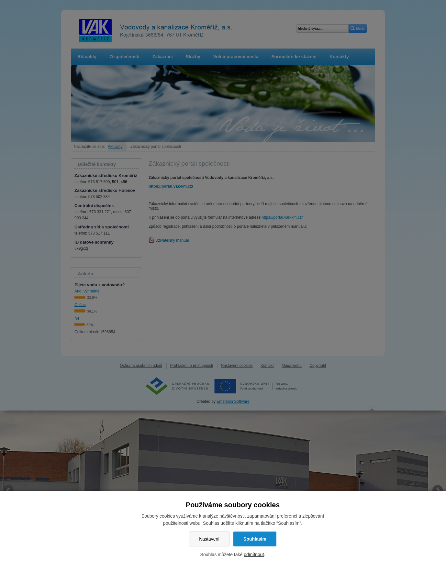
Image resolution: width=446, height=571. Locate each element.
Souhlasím (254, 539)
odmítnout (254, 554)
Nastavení (209, 539)
